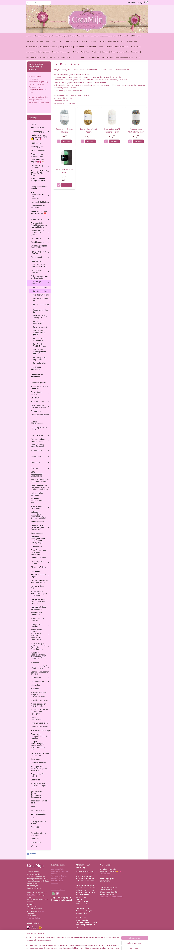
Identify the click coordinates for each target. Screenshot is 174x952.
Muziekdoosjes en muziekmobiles (40, 705)
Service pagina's (40, 146)
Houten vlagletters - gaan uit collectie (39, 581)
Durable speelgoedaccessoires (103, 36)
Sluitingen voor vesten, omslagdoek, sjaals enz (39, 768)
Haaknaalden (136, 46)
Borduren (84, 57)
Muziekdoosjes (32, 57)
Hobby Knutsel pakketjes (37, 494)
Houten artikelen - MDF (40, 587)
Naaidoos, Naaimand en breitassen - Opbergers (39, 711)
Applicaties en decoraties (40, 507)
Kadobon (75, 57)
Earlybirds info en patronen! (38, 834)
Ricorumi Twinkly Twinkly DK (40, 316)
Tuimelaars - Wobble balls (39, 802)
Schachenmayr (78, 41)
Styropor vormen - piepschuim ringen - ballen (39, 785)
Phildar (41, 41)
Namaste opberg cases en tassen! (40, 440)
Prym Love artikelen (39, 723)
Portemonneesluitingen (41, 730)
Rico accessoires (63, 41)
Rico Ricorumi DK (40, 287)
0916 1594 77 (42, 911)
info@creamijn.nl (117, 897)
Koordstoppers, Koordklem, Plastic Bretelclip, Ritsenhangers (40, 646)
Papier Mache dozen (39, 726)
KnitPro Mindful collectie (37, 619)
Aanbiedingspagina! (40, 131)
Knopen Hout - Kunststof (40, 625)
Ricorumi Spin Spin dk (40, 311)
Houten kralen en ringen (61, 52)
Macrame (35, 689)
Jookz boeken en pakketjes (40, 206)
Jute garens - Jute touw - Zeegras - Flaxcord (38, 601)
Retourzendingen (38, 150)
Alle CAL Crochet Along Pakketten (40, 180)
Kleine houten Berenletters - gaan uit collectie (39, 593)
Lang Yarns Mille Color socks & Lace (38, 265)
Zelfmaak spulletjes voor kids (40, 500)
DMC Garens (40, 238)
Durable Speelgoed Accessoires (40, 247)
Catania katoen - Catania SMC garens (40, 232)
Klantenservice (107, 57)
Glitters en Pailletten (39, 567)
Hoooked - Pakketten (40, 202)
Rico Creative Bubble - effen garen (39, 333)
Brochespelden (37, 533)
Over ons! (35, 838)
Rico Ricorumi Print (40, 295)
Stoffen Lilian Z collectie (37, 775)
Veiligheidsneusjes (63, 57)
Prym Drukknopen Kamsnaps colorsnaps (38, 552)
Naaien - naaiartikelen (36, 718)
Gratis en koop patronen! (40, 166)
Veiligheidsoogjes (46, 57)
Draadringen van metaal (40, 562)
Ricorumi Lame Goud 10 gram (88, 130)
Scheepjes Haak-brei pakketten (39, 387)
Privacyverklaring (33, 918)
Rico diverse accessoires (40, 368)
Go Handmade (123, 36)
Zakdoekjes (36, 827)
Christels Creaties (122, 46)
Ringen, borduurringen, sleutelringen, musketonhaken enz (40, 746)
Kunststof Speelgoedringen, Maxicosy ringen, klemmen (38, 656)
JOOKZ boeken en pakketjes (85, 46)
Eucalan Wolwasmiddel (37, 423)
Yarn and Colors (40, 401)
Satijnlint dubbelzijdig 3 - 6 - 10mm (40, 754)
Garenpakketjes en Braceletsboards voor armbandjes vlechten (40, 487)
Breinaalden (40, 462)
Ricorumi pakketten (41, 327)
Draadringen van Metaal (120, 52)
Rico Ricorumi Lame (41, 291)
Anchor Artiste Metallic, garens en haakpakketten (40, 225)
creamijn (31, 853)
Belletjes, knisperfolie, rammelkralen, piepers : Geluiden (38, 515)
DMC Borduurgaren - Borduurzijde (40, 474)
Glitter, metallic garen (40, 414)
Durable (86, 36)
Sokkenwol (133, 41)
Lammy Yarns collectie (40, 271)
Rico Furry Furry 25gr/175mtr (39, 358)
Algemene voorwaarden (59, 871)
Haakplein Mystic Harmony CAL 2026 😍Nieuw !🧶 (39, 137)
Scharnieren (36, 759)
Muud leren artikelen (39, 700)
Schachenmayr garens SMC (40, 376)
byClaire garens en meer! (39, 428)
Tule (33, 806)
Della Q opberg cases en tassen (40, 445)
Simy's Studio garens (40, 393)
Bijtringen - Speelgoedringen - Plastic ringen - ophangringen (40, 540)
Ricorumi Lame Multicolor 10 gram (136, 130)
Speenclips (135, 52)
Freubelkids (95, 57)
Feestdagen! (48, 36)
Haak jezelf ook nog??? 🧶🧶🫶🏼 (37, 161)
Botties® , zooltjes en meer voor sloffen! (40, 480)
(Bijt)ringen (95, 52)
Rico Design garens (40, 282)
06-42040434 (31, 895)
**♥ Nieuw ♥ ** (37, 128)
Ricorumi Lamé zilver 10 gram (64, 130)
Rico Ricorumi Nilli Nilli (40, 299)
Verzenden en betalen (59, 876)
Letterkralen (40, 677)
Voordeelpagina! (61, 36)
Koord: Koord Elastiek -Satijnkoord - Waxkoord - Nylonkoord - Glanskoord (40, 634)
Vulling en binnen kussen (38, 822)
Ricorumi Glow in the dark (64, 171)
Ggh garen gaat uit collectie (40, 252)
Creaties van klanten (58, 890)
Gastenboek (36, 842)
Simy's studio (91, 41)
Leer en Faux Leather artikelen (40, 673)
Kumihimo (35, 662)
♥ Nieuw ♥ (37, 36)
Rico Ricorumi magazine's (38, 322)
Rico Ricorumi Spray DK (41, 305)
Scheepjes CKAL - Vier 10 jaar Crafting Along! (40, 173)
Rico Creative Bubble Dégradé (39, 345)
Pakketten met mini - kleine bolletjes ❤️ (39, 212)
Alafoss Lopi (36, 411)
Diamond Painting (38, 557)
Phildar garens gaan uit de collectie (39, 277)
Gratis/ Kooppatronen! (124, 57)
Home (28, 36)
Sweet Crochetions (106, 46)
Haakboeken (31, 52)
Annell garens (40, 219)
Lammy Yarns (31, 41)
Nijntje (137, 57)
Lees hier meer (105, 874)
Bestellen (66, 141)
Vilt (32, 817)
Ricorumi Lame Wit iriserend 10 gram (112, 130)
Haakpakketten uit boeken (40, 187)
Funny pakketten (66, 46)
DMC (133, 36)
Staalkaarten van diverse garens (40, 155)
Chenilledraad (36, 546)
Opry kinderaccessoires (117, 41)
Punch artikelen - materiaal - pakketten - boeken (40, 736)
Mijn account (133, 2)
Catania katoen (75, 36)
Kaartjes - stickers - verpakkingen (40, 608)
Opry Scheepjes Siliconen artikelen (40, 406)
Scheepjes (102, 41)
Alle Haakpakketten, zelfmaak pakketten (40, 195)
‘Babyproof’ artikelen (81, 52)
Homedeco (35, 571)
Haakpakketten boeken (48, 46)
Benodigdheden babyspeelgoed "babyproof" (40, 527)
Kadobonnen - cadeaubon (37, 613)
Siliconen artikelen (40, 763)
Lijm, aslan (35, 685)
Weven (34, 846)
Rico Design (50, 41)
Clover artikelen (40, 435)
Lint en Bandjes (40, 681)
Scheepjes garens (40, 382)
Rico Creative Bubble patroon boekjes (39, 352)
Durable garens (40, 242)
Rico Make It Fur (39, 363)
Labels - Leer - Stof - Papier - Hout (40, 667)
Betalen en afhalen (57, 869)
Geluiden (105, 52)
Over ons (54, 883)
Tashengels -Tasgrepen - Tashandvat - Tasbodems (36, 794)
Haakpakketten (32, 46)
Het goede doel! (56, 878)
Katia (139, 36)
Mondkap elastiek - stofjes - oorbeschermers (39, 694)
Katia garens (40, 261)
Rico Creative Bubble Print (38, 339)
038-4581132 (31, 876)
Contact (53, 874)
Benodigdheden (44, 52)
